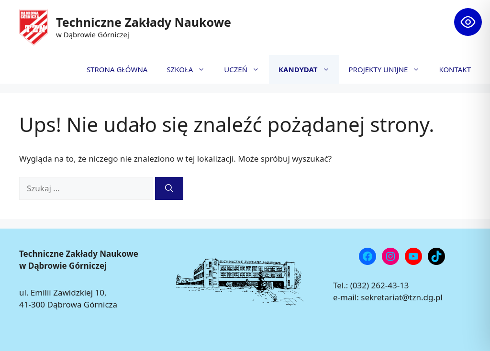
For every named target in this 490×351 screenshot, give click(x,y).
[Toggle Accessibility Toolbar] (468, 22)
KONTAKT (455, 69)
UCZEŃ (246, 69)
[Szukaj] (169, 188)
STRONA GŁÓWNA (117, 69)
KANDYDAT (308, 69)
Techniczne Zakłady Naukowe (143, 22)
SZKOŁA (190, 69)
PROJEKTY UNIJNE (389, 69)
